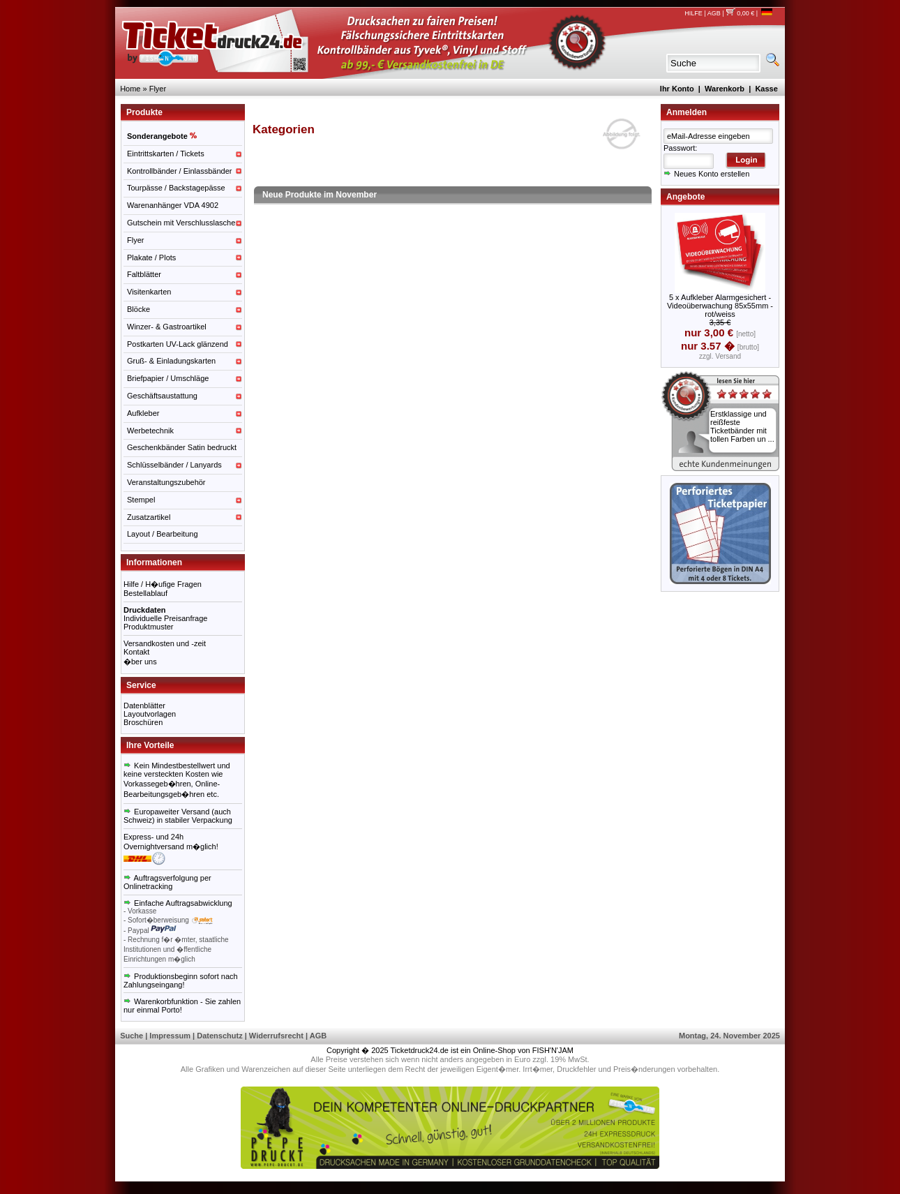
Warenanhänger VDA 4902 (172, 205)
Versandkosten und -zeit (164, 643)
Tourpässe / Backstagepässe (176, 188)
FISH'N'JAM (552, 1050)
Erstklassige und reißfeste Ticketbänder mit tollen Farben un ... (742, 426)
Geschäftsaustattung (162, 395)
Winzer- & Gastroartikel (167, 326)
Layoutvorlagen (149, 714)
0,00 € (740, 13)
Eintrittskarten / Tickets (165, 153)
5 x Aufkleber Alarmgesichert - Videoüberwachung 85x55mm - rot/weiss (720, 305)
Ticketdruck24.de (420, 1050)
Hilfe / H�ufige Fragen (162, 584)
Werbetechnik (150, 430)
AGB (714, 13)
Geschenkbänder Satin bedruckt (182, 447)
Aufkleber (143, 413)
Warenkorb (724, 88)
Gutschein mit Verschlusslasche (181, 222)
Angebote (685, 197)
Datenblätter (144, 705)
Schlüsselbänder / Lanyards (174, 465)
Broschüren (143, 722)
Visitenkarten (149, 292)
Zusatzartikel (148, 517)
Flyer (157, 88)
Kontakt (136, 652)
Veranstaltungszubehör (166, 482)
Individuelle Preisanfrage (165, 618)
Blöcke (138, 309)
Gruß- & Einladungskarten (171, 361)
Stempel (141, 499)
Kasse (766, 88)
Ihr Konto (677, 88)
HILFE (693, 13)
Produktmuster (148, 626)
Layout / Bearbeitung (162, 534)
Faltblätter (144, 274)
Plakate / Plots (151, 257)
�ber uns (140, 661)
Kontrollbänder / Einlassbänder (179, 171)
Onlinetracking (147, 886)
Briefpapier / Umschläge (168, 378)
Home (130, 88)
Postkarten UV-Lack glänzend (177, 344)
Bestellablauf (145, 593)
